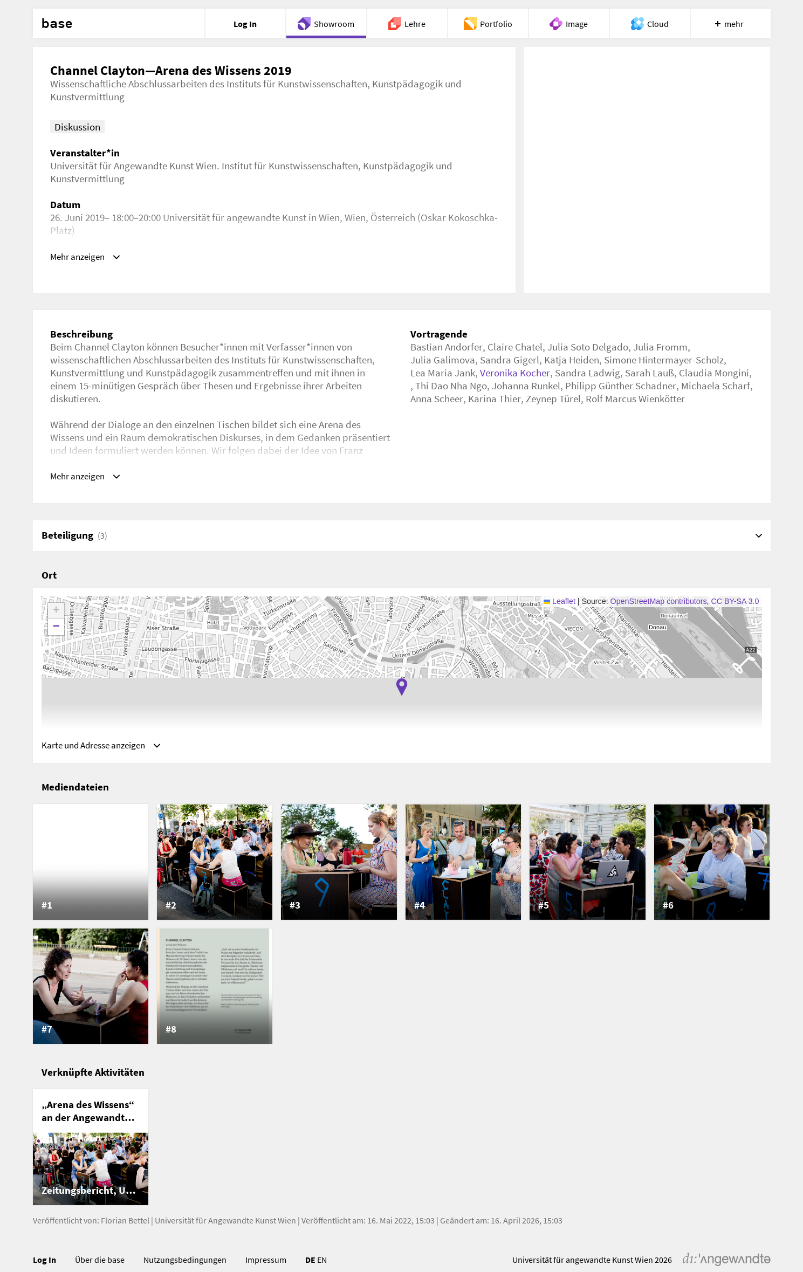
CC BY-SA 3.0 (735, 604)
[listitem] (90, 867)
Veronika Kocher (515, 372)
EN (322, 1265)
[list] (402, 930)
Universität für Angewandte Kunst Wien (225, 1225)
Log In (44, 1265)
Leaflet (559, 604)
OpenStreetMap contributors (658, 604)
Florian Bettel (125, 1225)
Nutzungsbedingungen (185, 1265)
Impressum (265, 1265)
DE (310, 1265)
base (56, 24)
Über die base (100, 1265)
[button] (401, 689)
